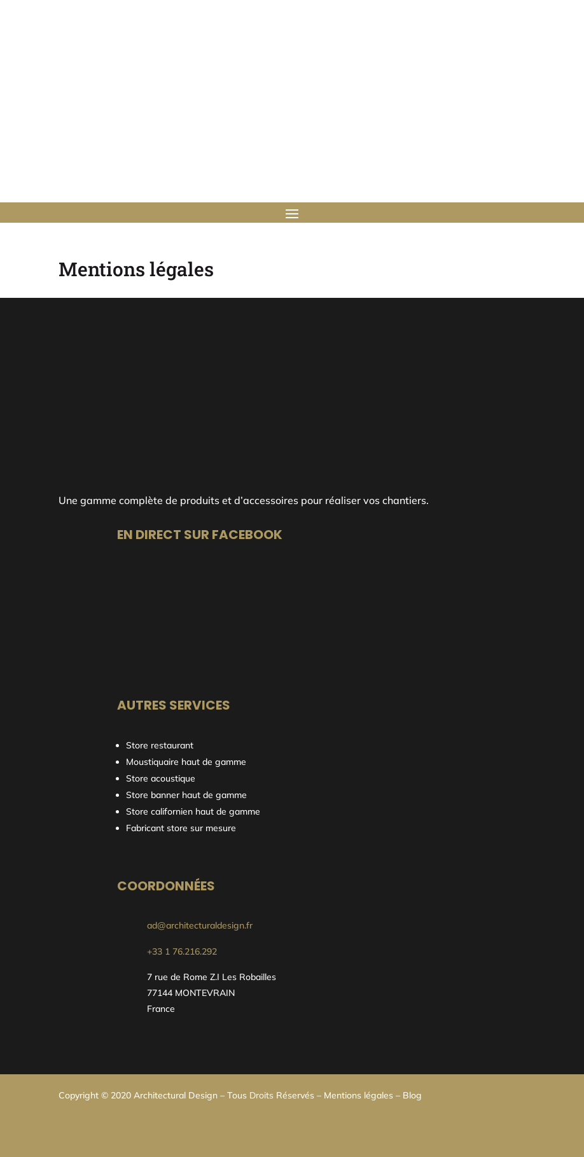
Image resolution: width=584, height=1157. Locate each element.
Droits (261, 1095)
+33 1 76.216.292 (182, 951)
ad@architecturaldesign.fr (200, 925)
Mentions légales (358, 1095)
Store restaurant (161, 745)
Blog (412, 1095)
